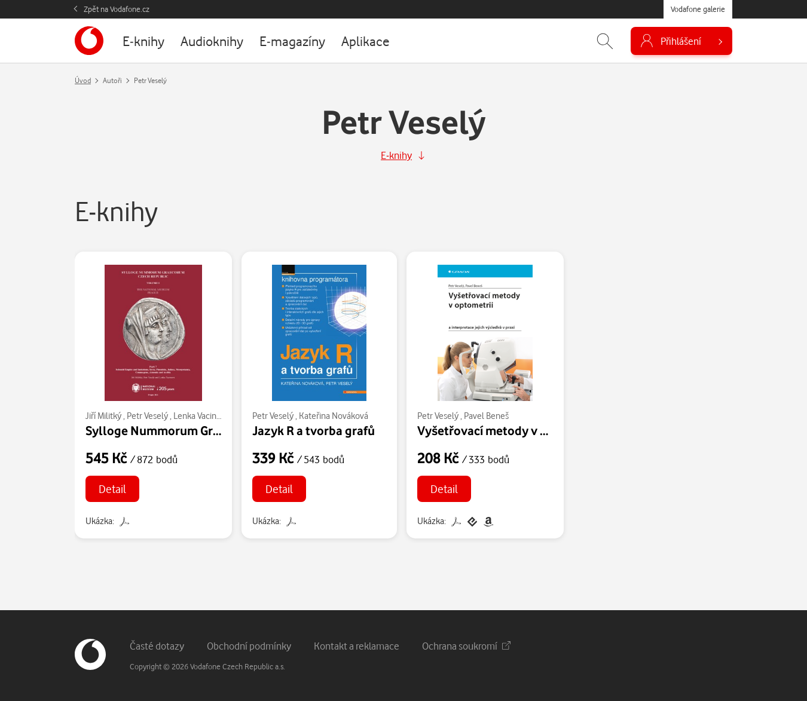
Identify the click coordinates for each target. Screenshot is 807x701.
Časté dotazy (157, 645)
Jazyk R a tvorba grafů (313, 430)
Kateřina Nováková (333, 415)
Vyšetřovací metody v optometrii (508, 430)
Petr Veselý (147, 415)
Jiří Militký (103, 415)
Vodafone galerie (698, 9)
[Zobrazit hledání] (605, 41)
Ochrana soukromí (466, 645)
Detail (112, 488)
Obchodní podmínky (249, 645)
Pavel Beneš (486, 415)
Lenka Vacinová (201, 415)
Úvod (83, 80)
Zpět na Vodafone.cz (116, 9)
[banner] (89, 40)
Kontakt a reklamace (356, 645)
